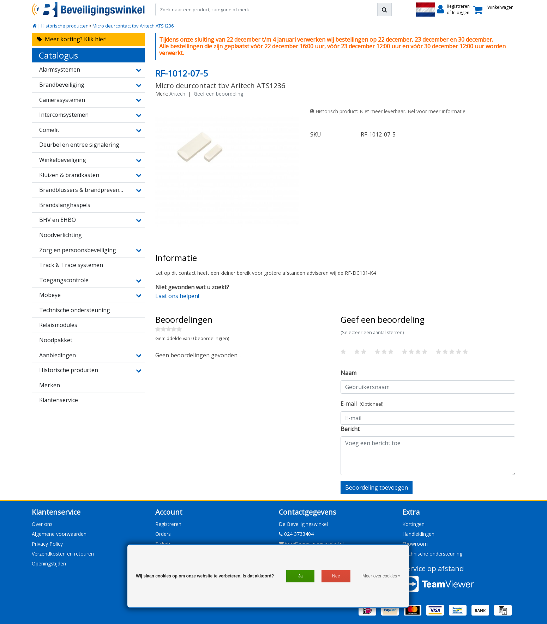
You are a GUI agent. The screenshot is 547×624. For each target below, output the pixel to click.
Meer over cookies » (381, 576)
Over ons (42, 524)
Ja (300, 576)
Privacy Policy (47, 543)
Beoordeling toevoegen (376, 487)
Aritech (177, 93)
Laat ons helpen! (177, 296)
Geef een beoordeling (218, 93)
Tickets (163, 543)
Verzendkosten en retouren (63, 553)
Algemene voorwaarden (59, 534)
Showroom (415, 543)
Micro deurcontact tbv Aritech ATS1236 (133, 26)
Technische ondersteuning (432, 553)
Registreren (168, 524)
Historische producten (65, 26)
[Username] (428, 387)
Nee (336, 576)
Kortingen (413, 524)
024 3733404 (296, 534)
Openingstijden (49, 563)
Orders (163, 534)
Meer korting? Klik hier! (72, 39)
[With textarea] (428, 455)
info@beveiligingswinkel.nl (311, 543)
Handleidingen (418, 534)
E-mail (362, 403)
